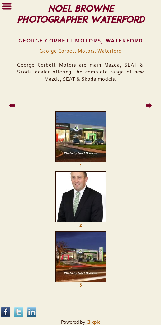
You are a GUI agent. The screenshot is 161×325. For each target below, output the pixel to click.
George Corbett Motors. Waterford (81, 51)
